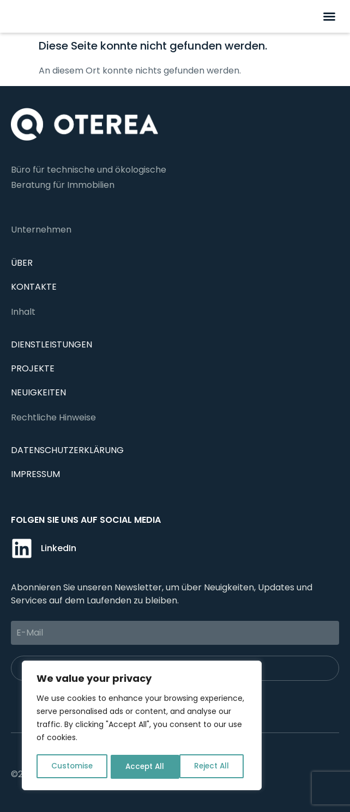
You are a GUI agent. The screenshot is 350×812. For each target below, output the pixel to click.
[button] (329, 16)
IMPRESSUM (35, 474)
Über (22, 263)
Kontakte (34, 286)
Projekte (33, 368)
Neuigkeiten (38, 392)
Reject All (142, 766)
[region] (142, 726)
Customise (71, 766)
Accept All (212, 766)
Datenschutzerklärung (67, 450)
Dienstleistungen (51, 344)
